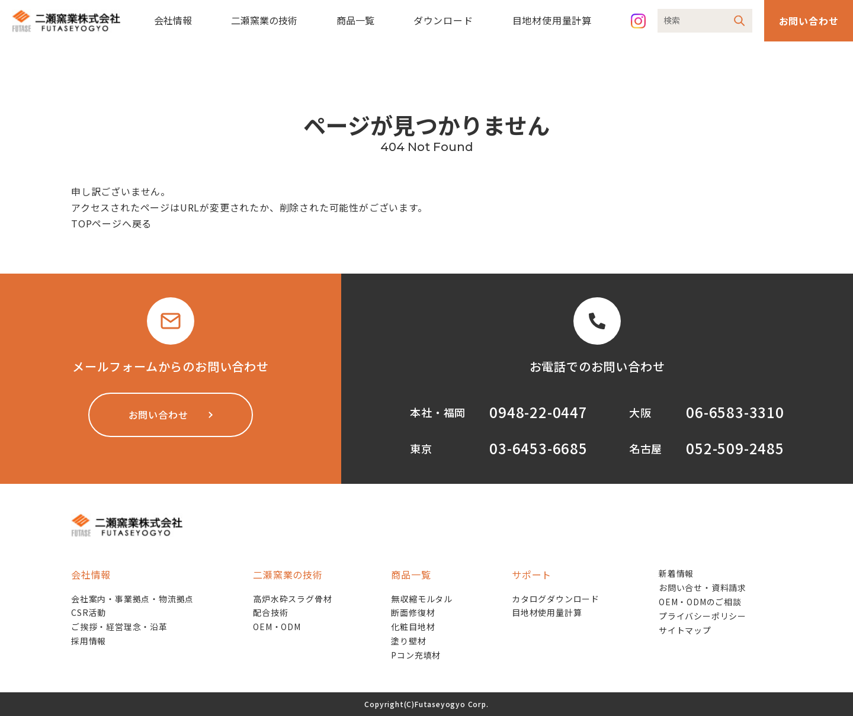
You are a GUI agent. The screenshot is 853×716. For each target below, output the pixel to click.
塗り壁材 (408, 641)
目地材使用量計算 (552, 20)
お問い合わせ (809, 21)
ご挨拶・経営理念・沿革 (119, 626)
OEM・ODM (277, 626)
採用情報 (88, 641)
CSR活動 (88, 612)
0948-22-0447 (538, 412)
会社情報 (173, 20)
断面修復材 (413, 612)
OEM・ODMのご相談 (700, 602)
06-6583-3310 (735, 412)
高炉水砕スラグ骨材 (292, 599)
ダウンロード (443, 20)
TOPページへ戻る (111, 223)
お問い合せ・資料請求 (702, 587)
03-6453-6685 (538, 448)
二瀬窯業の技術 (264, 20)
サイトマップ (685, 630)
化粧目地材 (413, 626)
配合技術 (270, 612)
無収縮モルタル (422, 599)
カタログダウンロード (555, 599)
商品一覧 (355, 20)
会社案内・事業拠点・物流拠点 (132, 599)
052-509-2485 (735, 448)
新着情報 (676, 573)
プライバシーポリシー (702, 616)
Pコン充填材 (416, 655)
